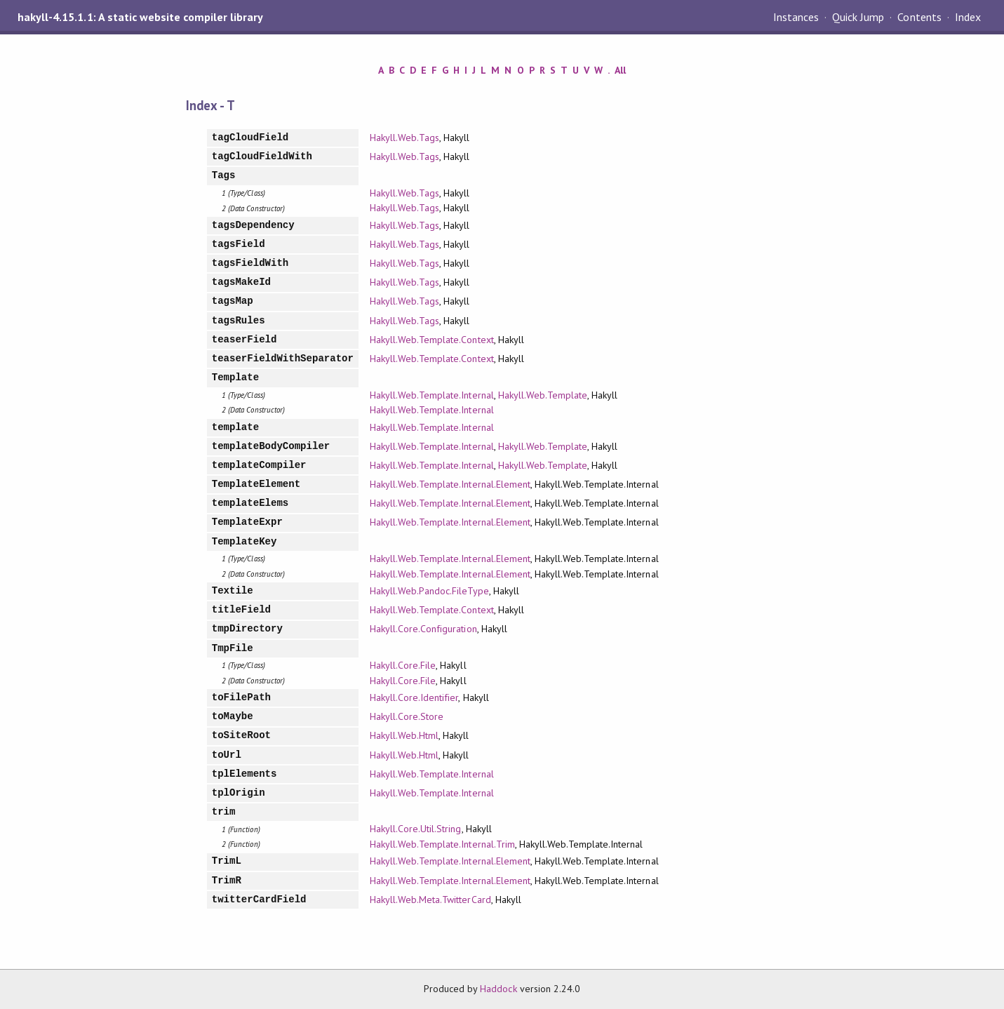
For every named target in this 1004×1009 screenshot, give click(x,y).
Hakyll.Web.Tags (404, 137)
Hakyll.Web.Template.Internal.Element (450, 484)
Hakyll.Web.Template (542, 395)
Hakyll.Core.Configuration (423, 628)
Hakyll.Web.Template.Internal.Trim (442, 844)
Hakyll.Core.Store (406, 716)
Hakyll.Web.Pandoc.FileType (429, 590)
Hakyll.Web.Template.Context (432, 339)
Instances (796, 17)
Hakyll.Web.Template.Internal (432, 395)
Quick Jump (858, 17)
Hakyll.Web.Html (404, 735)
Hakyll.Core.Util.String (416, 828)
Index (968, 17)
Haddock (498, 988)
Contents (919, 17)
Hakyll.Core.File (403, 665)
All (620, 70)
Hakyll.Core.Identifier (414, 697)
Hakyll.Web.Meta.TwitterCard (430, 899)
